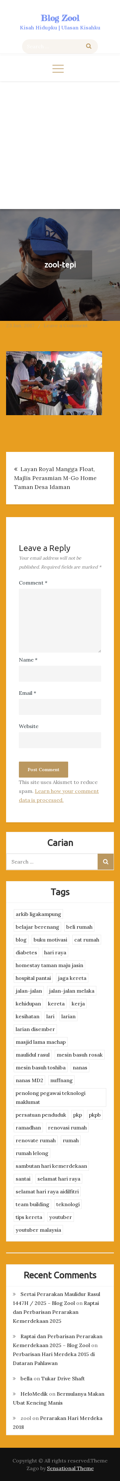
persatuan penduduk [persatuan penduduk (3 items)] (41, 1115)
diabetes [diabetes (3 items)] (26, 952)
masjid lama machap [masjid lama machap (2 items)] (41, 1042)
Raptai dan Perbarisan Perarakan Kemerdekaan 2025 (56, 1312)
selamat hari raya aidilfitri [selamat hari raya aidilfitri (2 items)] (47, 1191)
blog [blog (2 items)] (21, 939)
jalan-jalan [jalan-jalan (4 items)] (29, 991)
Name (28, 659)
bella (26, 1378)
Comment (33, 582)
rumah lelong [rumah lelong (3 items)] (32, 1153)
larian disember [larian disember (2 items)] (35, 1029)
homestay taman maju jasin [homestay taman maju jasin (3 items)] (49, 965)
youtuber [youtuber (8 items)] (60, 1217)
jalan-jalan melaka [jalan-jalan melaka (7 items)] (71, 991)
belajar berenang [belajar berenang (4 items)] (37, 927)
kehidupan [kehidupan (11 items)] (28, 1003)
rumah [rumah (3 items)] (71, 1140)
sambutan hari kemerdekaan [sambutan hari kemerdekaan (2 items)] (51, 1166)
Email (27, 693)
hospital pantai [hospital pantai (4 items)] (33, 978)
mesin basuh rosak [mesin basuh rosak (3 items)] (80, 1054)
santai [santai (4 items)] (23, 1178)
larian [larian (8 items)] (68, 1016)
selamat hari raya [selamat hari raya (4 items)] (58, 1178)
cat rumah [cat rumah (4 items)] (86, 939)
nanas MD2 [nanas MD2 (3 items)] (29, 1080)
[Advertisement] (60, 144)
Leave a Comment (66, 325)
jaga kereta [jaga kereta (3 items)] (72, 978)
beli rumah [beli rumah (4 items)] (79, 927)
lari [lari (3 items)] (50, 1016)
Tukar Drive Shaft (63, 1378)
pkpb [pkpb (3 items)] (95, 1115)
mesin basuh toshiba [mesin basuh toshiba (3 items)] (41, 1067)
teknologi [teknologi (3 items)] (68, 1204)
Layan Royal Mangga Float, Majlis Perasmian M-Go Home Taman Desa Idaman (55, 478)
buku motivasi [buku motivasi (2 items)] (50, 939)
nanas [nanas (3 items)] (80, 1067)
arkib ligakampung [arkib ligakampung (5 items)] (38, 914)
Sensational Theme (70, 1468)
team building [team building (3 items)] (32, 1204)
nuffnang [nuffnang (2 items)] (61, 1080)
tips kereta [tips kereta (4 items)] (29, 1217)
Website (28, 726)
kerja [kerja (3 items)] (78, 1003)
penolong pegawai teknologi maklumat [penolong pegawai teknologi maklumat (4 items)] (50, 1097)
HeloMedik (34, 1394)
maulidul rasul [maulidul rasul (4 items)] (33, 1054)
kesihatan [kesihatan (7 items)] (27, 1016)
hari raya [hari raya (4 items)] (55, 952)
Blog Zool (60, 18)
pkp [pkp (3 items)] (77, 1115)
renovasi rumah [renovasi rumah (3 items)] (67, 1127)
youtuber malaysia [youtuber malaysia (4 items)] (38, 1230)
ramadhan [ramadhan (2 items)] (28, 1127)
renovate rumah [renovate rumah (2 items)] (36, 1140)
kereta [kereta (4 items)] (56, 1003)
